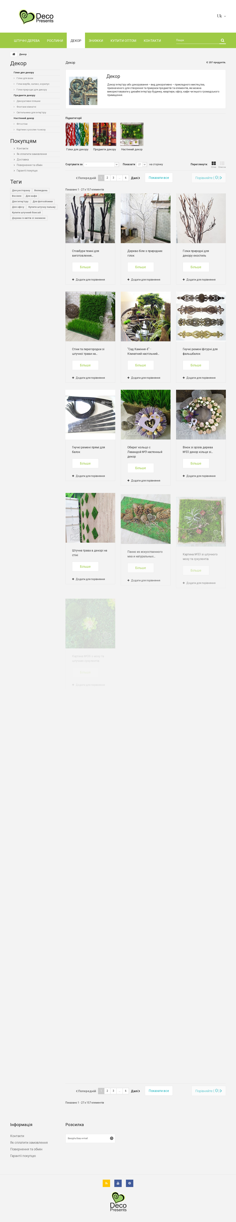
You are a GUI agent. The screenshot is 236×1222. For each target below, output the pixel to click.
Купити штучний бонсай (26, 212)
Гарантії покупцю (27, 170)
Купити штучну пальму (41, 207)
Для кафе (31, 196)
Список (222, 164)
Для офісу (18, 207)
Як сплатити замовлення (31, 154)
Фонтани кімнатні (26, 106)
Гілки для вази (24, 78)
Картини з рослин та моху (31, 129)
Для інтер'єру (20, 201)
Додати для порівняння (90, 279)
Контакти (22, 148)
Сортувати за (74, 164)
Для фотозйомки (43, 201)
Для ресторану (21, 190)
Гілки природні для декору (31, 89)
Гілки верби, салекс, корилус (32, 84)
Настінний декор (132, 149)
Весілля (16, 196)
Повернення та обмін (29, 165)
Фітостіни (21, 123)
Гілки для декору (77, 149)
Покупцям (23, 141)
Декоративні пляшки (28, 101)
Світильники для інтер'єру (31, 112)
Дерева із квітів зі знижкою (29, 218)
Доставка (22, 159)
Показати (129, 164)
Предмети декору (104, 149)
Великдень (41, 190)
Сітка (213, 164)
